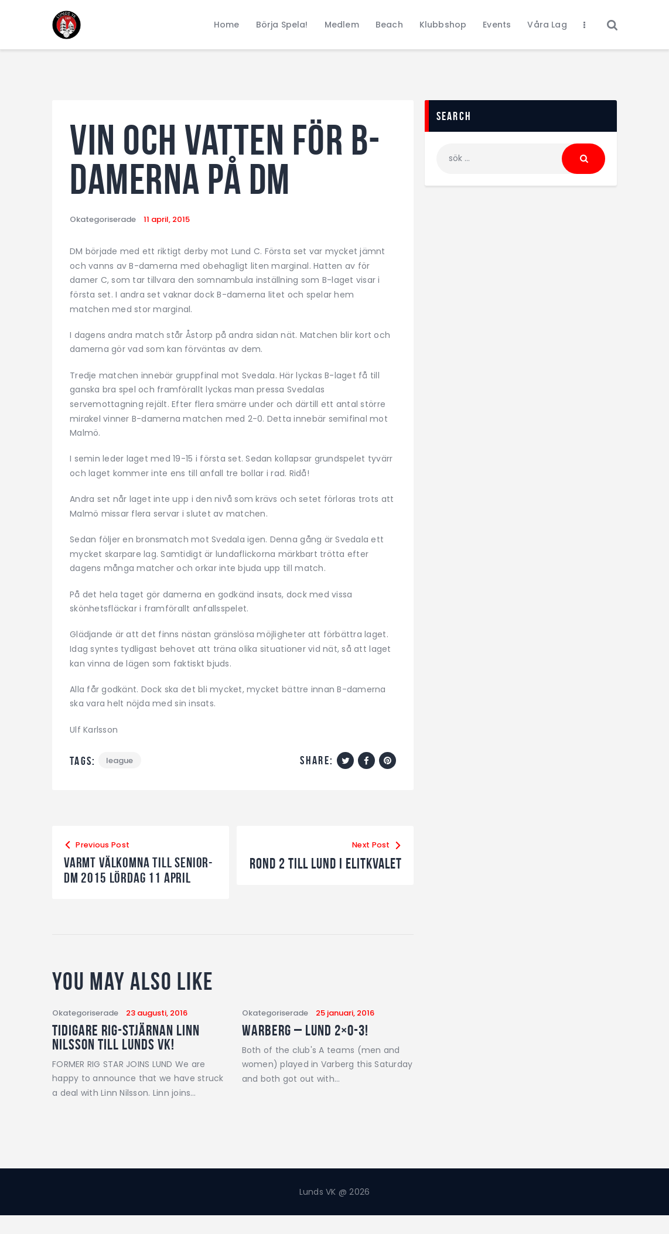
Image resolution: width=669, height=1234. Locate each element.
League (120, 760)
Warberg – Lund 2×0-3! (305, 1047)
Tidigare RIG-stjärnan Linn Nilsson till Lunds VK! (126, 1054)
